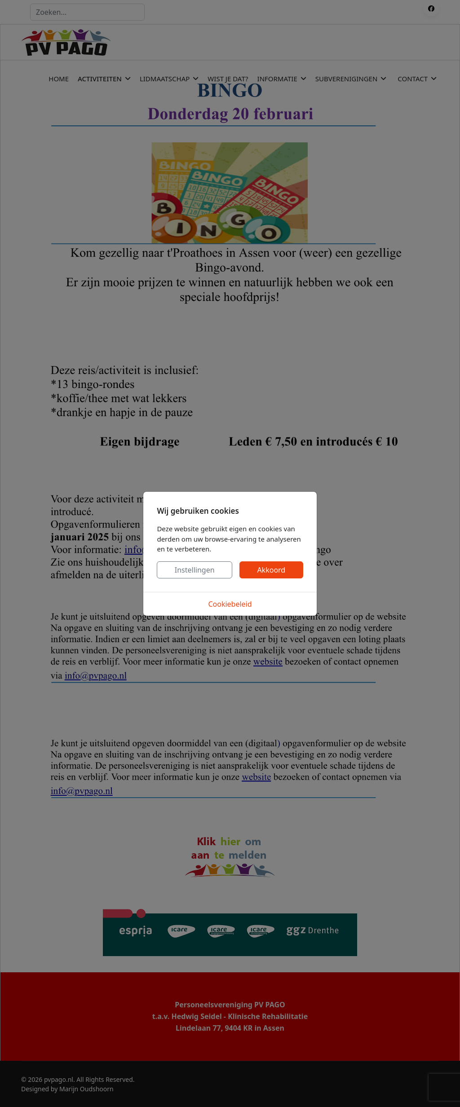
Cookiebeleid (230, 604)
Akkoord (271, 570)
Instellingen (195, 570)
